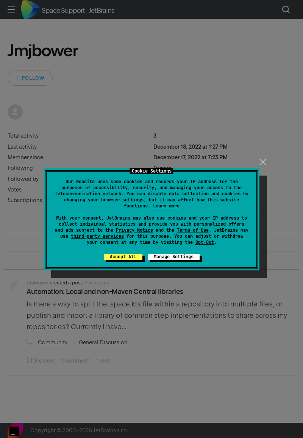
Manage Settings (174, 257)
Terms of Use (193, 230)
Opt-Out (204, 242)
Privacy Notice (134, 230)
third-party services (97, 236)
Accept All (123, 257)
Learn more (166, 206)
